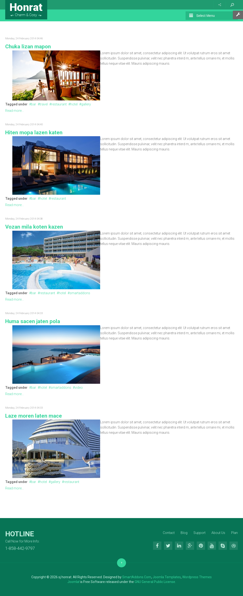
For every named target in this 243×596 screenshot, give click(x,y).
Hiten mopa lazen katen (33, 132)
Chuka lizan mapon (28, 46)
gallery (86, 104)
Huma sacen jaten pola (32, 321)
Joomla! (73, 582)
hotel (74, 104)
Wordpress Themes (197, 577)
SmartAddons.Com (136, 577)
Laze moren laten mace (33, 416)
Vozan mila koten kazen (34, 227)
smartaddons (80, 293)
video (79, 387)
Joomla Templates (167, 577)
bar (33, 104)
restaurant (59, 104)
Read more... (14, 111)
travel (44, 104)
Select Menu (202, 15)
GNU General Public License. (155, 582)
